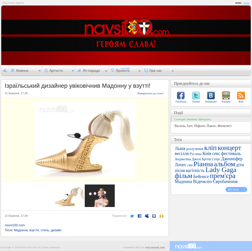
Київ (206, 153)
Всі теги (233, 189)
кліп (210, 148)
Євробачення (225, 181)
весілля (182, 153)
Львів (180, 148)
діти (240, 164)
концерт (229, 148)
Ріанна (203, 164)
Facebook (181, 101)
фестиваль (231, 153)
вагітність (195, 170)
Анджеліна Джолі (188, 159)
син (189, 165)
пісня (180, 170)
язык (247, 2)
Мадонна (21, 230)
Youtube (226, 101)
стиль (44, 230)
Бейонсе (201, 176)
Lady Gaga (221, 170)
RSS (241, 101)
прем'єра (223, 176)
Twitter (196, 101)
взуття (34, 230)
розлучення (194, 149)
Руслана (196, 154)
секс (216, 153)
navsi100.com (15, 225)
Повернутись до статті (150, 93)
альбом (224, 164)
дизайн (56, 230)
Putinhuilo (211, 101)
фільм (183, 176)
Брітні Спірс (211, 159)
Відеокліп (202, 181)
